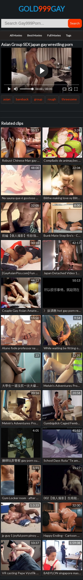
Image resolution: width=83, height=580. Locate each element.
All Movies (16, 35)
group (38, 99)
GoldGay (42, 8)
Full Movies (54, 35)
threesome (69, 99)
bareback (22, 99)
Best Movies (34, 35)
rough (52, 99)
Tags (68, 35)
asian (6, 99)
